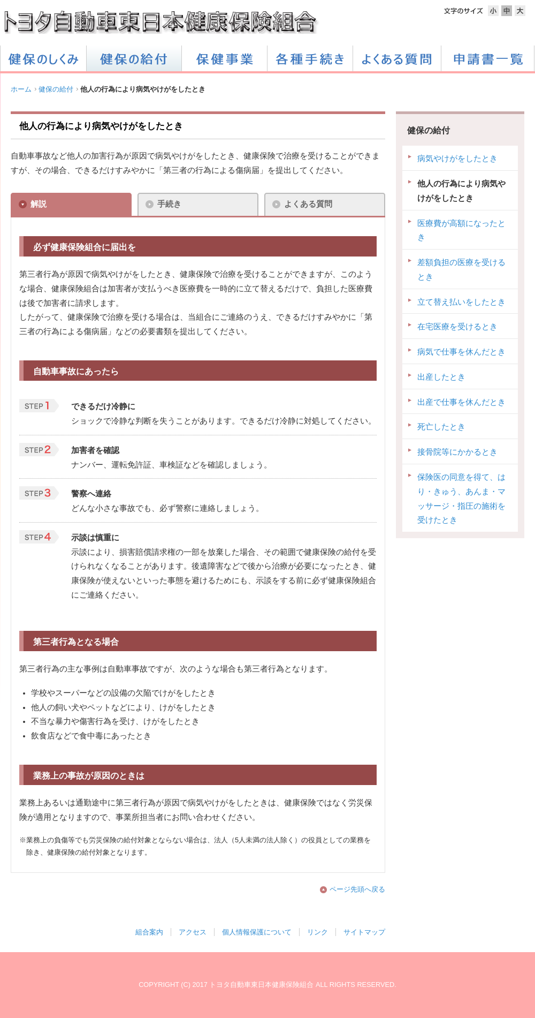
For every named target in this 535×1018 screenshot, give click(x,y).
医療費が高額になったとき (461, 230)
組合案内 (149, 932)
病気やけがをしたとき (457, 158)
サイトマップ (364, 932)
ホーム (21, 89)
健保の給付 (56, 89)
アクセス (193, 932)
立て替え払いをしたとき (461, 302)
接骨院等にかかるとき (457, 452)
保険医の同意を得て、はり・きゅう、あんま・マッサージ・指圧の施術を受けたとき (461, 498)
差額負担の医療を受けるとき (461, 269)
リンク (317, 932)
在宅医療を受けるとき (457, 326)
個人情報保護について (257, 932)
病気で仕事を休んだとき (461, 352)
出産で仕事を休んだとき (461, 402)
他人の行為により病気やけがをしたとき (461, 190)
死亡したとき (441, 427)
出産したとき (441, 377)
